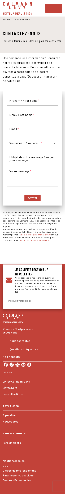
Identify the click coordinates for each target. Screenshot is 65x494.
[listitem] (6, 365)
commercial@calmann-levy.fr (36, 234)
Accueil (6, 19)
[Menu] (53, 8)
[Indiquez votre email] (28, 301)
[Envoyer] (55, 301)
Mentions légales (13, 460)
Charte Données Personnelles (34, 240)
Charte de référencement (19, 470)
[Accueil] (17, 8)
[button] (31, 143)
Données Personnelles (17, 480)
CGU (5, 465)
